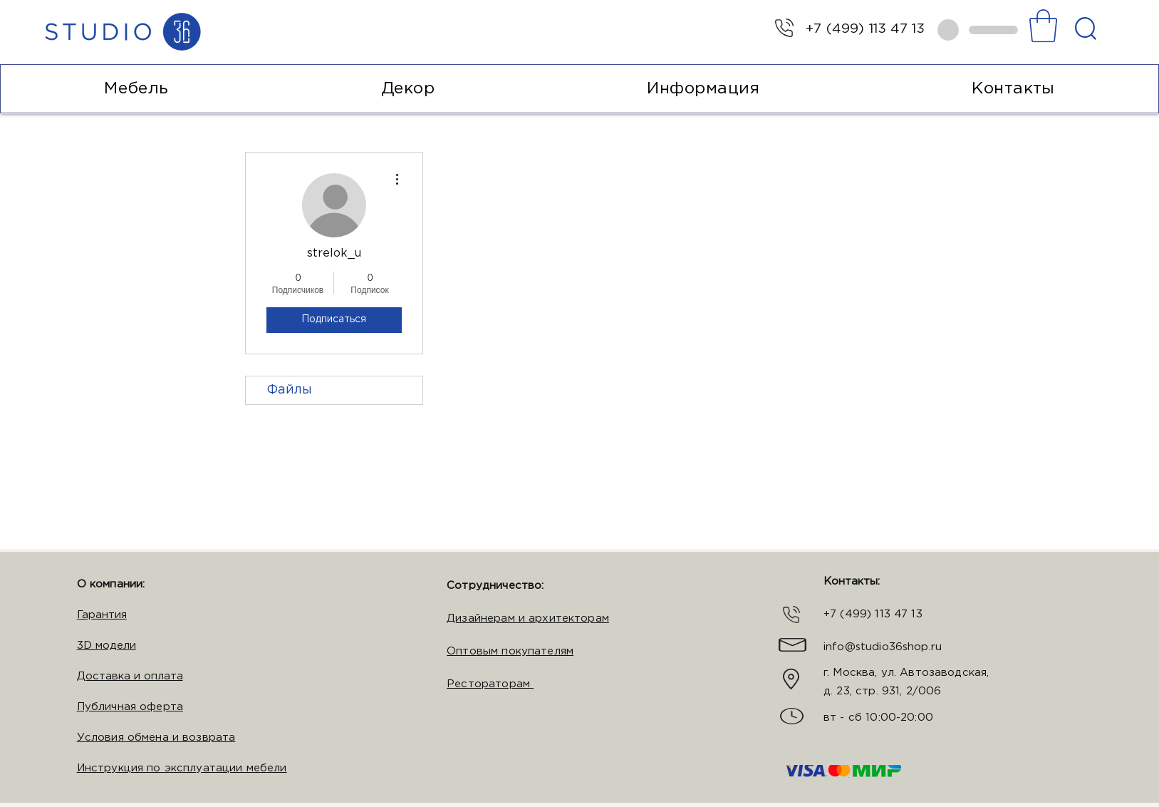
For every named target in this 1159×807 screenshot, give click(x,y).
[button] (1043, 25)
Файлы (289, 390)
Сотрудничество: (495, 585)
